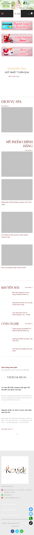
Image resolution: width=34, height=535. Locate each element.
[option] (17, 5)
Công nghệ (10, 324)
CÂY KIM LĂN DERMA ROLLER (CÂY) (22, 350)
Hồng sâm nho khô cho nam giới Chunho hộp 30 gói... (22, 303)
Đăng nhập (29, 8)
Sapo (21, 526)
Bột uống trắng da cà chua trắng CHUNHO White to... (20, 293)
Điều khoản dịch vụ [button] (17, 510)
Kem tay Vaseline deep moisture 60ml (13, 267)
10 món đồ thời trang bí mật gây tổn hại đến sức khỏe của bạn (15, 388)
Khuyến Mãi (10, 288)
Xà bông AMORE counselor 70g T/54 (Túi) (22, 340)
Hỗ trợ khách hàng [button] (17, 504)
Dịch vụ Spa (11, 102)
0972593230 (7, 495)
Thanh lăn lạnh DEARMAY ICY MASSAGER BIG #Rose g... (21, 329)
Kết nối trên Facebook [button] (17, 515)
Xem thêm (5, 106)
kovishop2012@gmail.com (12, 498)
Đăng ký (21, 8)
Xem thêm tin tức (7, 429)
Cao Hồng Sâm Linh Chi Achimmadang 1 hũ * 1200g (21, 314)
